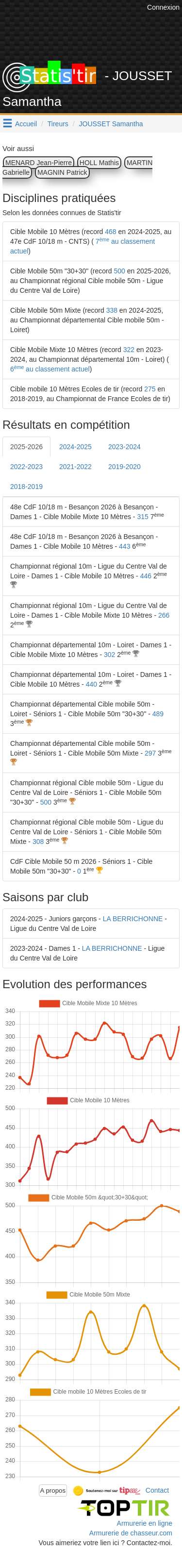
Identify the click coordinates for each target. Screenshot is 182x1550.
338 (111, 310)
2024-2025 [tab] (75, 447)
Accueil (26, 124)
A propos (53, 1490)
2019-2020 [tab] (124, 467)
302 (109, 654)
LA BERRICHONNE (133, 919)
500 (119, 271)
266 (163, 615)
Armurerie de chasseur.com (130, 1533)
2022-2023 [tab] (26, 467)
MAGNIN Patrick (62, 172)
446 (145, 576)
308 (38, 841)
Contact (157, 1490)
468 (110, 232)
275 (149, 389)
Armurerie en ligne (144, 1523)
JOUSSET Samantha (111, 124)
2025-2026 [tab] (26, 447)
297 (150, 753)
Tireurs (58, 124)
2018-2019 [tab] (26, 486)
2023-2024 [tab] (124, 447)
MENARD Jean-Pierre (38, 163)
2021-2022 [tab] (75, 467)
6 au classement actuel (50, 369)
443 (124, 546)
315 (142, 517)
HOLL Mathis (99, 163)
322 (128, 350)
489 (158, 714)
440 (91, 684)
